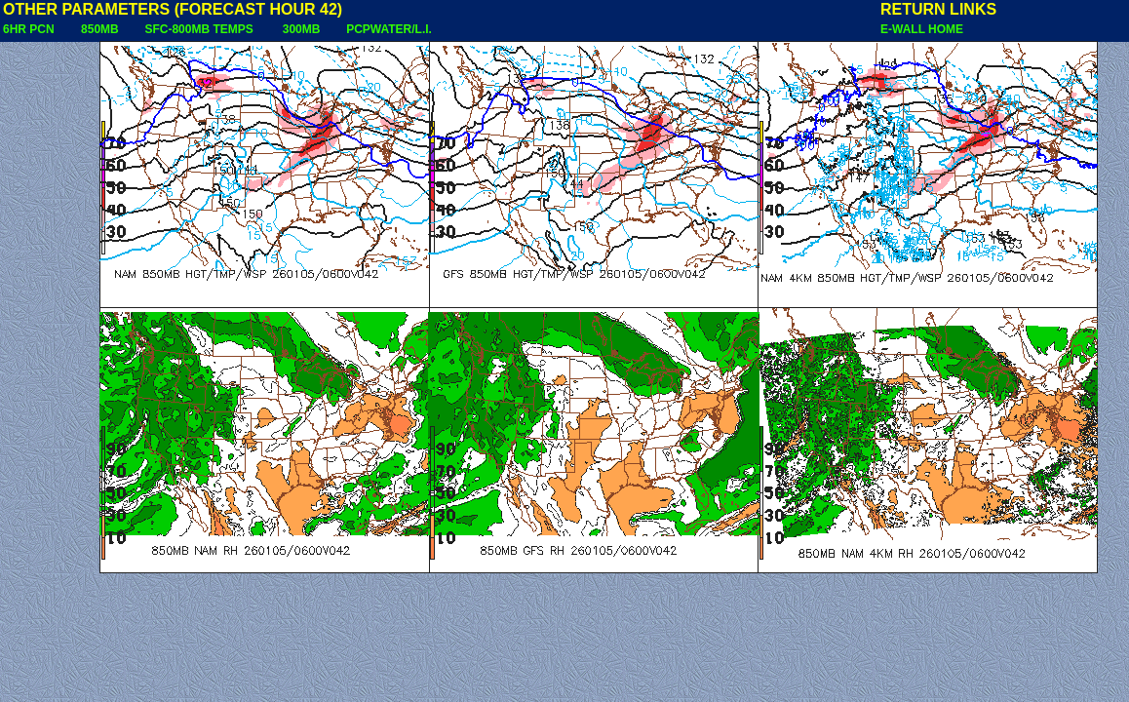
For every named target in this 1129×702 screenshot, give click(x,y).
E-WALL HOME (921, 29)
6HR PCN (29, 29)
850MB (100, 29)
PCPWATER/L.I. (389, 29)
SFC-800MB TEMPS (198, 29)
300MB (302, 29)
